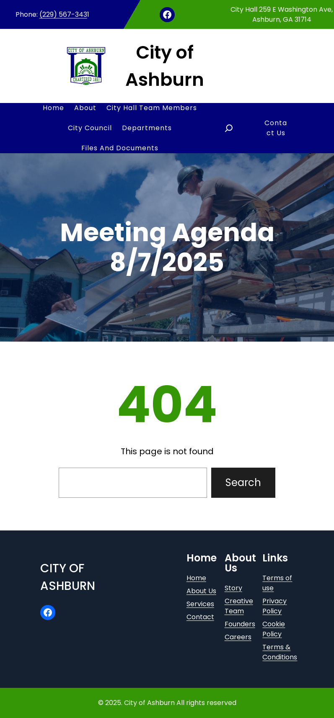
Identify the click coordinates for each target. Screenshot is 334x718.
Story (233, 588)
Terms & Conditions (279, 652)
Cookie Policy (273, 629)
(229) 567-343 (63, 14)
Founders (240, 624)
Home (196, 578)
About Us (201, 591)
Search (243, 482)
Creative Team (239, 606)
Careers (238, 637)
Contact (200, 617)
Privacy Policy (274, 606)
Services (200, 604)
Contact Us (275, 128)
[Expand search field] (229, 128)
